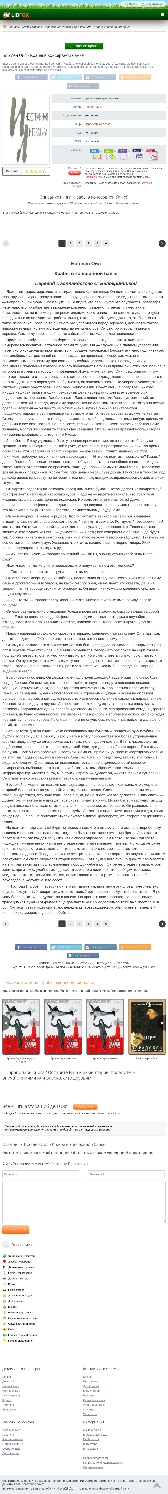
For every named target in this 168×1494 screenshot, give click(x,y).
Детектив (8, 1381)
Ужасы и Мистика (94, 1404)
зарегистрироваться (46, 1129)
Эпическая (90, 1414)
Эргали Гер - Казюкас (105, 1058)
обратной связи (119, 1488)
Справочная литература (22, 1318)
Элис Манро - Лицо (147, 1058)
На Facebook (30, 77)
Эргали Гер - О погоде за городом (21, 1060)
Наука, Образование (20, 1272)
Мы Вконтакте (83, 86)
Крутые (7, 1400)
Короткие (8, 1434)
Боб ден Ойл (93, 107)
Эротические (10, 1453)
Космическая (91, 1390)
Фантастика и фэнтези (21, 1256)
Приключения (16, 1289)
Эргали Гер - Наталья (63, 1058)
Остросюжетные (12, 1444)
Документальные (18, 1278)
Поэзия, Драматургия (20, 1340)
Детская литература (20, 1295)
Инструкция (145, 183)
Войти (133, 4)
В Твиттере (64, 77)
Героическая (91, 1381)
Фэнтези (88, 1409)
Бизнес (12, 1306)
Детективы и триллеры (21, 1267)
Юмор (11, 1329)
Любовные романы (19, 1261)
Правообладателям (95, 1458)
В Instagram (99, 77)
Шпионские (9, 1409)
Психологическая (94, 1400)
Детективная (91, 1386)
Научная (88, 1395)
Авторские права (84, 46)
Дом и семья (15, 1301)
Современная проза (97, 124)
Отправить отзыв (15, 1229)
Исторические (11, 1390)
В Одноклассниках (137, 77)
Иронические (10, 1386)
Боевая (87, 1376)
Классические (11, 1395)
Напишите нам (93, 177)
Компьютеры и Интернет (22, 1335)
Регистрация (154, 4)
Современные (11, 1448)
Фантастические (12, 1439)
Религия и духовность (21, 1312)
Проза (11, 1284)
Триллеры (8, 1404)
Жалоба (75, 173)
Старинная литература (21, 1323)
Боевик (6, 1376)
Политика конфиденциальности (103, 1462)
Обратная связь (93, 1467)
